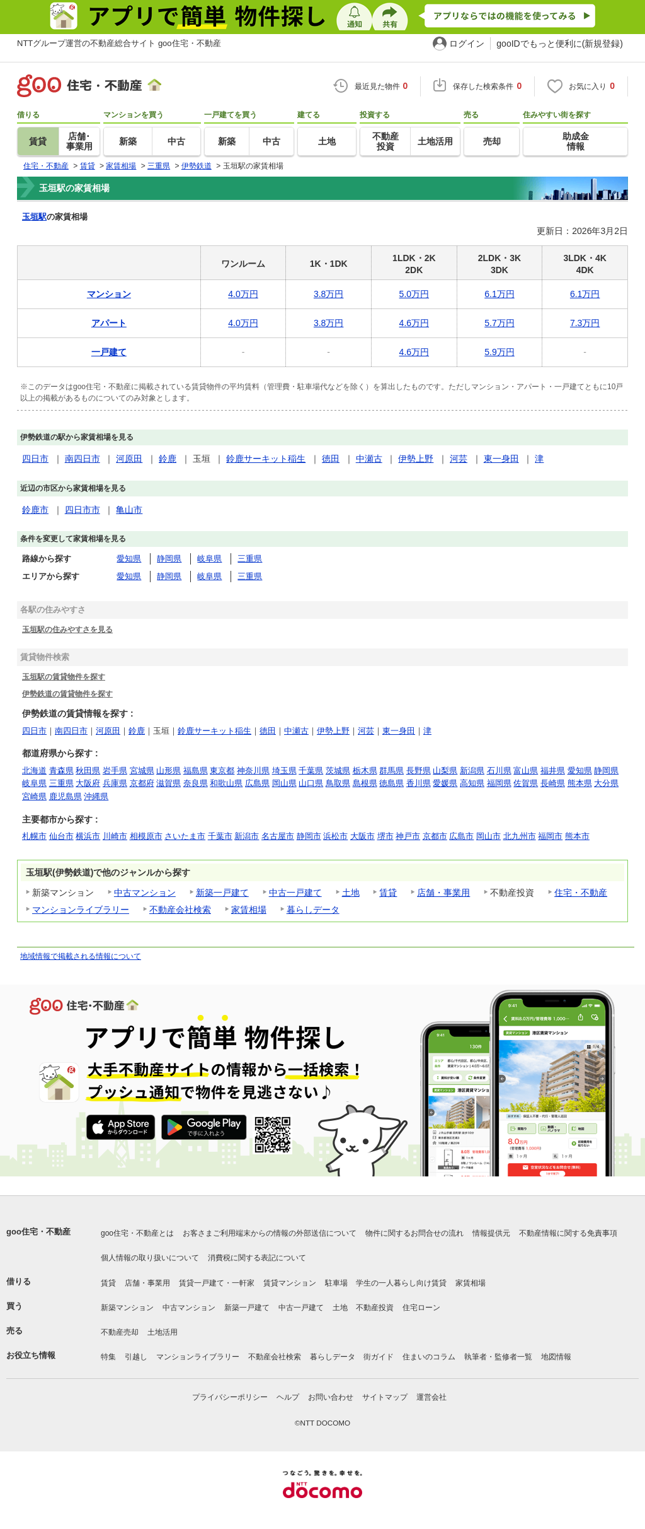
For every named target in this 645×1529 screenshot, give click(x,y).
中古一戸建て (295, 893)
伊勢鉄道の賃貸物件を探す (67, 693)
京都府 (142, 783)
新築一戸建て (222, 893)
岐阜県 (209, 558)
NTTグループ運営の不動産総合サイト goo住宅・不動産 (119, 43)
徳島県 (391, 783)
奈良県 (195, 783)
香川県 (418, 783)
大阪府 (88, 783)
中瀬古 (369, 459)
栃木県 (365, 770)
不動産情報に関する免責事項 (568, 1233)
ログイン (466, 43)
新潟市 (246, 836)
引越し (136, 1356)
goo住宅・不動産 (38, 1231)
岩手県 (115, 770)
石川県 (499, 770)
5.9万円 (499, 352)
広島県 (257, 783)
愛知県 (129, 558)
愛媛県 (445, 783)
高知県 (472, 783)
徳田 (331, 459)
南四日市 (82, 459)
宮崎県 (34, 796)
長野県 (418, 770)
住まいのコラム (428, 1356)
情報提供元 (491, 1233)
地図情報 (556, 1356)
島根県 (365, 783)
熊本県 (580, 783)
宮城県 (142, 770)
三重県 (249, 558)
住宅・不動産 (580, 893)
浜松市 (335, 836)
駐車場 (336, 1283)
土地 (351, 893)
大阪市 (362, 836)
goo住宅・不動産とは (137, 1233)
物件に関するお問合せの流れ (414, 1233)
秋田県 (88, 770)
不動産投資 (375, 1307)
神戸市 (408, 836)
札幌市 (34, 836)
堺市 (385, 836)
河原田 (129, 459)
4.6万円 (414, 323)
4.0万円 (243, 294)
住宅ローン (421, 1307)
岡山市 (488, 836)
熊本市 (577, 836)
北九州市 (519, 836)
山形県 (168, 770)
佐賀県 (525, 783)
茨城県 (338, 770)
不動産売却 (120, 1332)
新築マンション (127, 1307)
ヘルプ (288, 1397)
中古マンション (145, 893)
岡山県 (284, 783)
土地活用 (162, 1332)
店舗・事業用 (443, 893)
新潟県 (472, 770)
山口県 (311, 783)
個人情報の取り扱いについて (150, 1257)
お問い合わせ (330, 1397)
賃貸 (388, 893)
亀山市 (129, 510)
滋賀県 (168, 783)
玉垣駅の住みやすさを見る (67, 629)
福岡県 (499, 783)
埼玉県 (284, 770)
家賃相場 (248, 910)
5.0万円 (414, 294)
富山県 (525, 770)
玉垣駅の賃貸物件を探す (63, 676)
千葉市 (220, 836)
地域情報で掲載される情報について (80, 956)
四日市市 (82, 510)
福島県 (195, 770)
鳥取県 (338, 783)
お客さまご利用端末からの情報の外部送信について (270, 1233)
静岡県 (169, 558)
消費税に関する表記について (257, 1257)
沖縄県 (96, 796)
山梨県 (445, 770)
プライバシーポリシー (230, 1397)
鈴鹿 (167, 459)
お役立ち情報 (30, 1355)
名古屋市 (277, 836)
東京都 (222, 770)
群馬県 (391, 770)
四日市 (35, 459)
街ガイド (378, 1356)
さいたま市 (184, 836)
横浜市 (88, 836)
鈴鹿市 (35, 510)
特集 (108, 1356)
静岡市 (309, 836)
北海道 (34, 770)
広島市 (461, 836)
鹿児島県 (65, 796)
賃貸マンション (289, 1283)
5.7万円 (499, 323)
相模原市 (146, 836)
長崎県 (552, 783)
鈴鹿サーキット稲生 (265, 459)
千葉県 (311, 770)
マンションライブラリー (80, 910)
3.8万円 (328, 294)
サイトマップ (385, 1397)
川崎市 (115, 836)
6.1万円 (499, 294)
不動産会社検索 (180, 910)
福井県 (552, 770)
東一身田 (501, 459)
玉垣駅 (34, 216)
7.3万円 (585, 323)
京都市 (435, 836)
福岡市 (550, 836)
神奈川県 (253, 770)
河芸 (458, 459)
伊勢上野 (415, 459)
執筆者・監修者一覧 (498, 1356)
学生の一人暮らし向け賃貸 (401, 1283)
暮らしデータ (313, 910)
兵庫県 (115, 783)
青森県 (61, 770)
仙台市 (61, 836)
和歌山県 (226, 783)
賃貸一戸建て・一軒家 (216, 1283)
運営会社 (431, 1397)
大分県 (606, 783)
